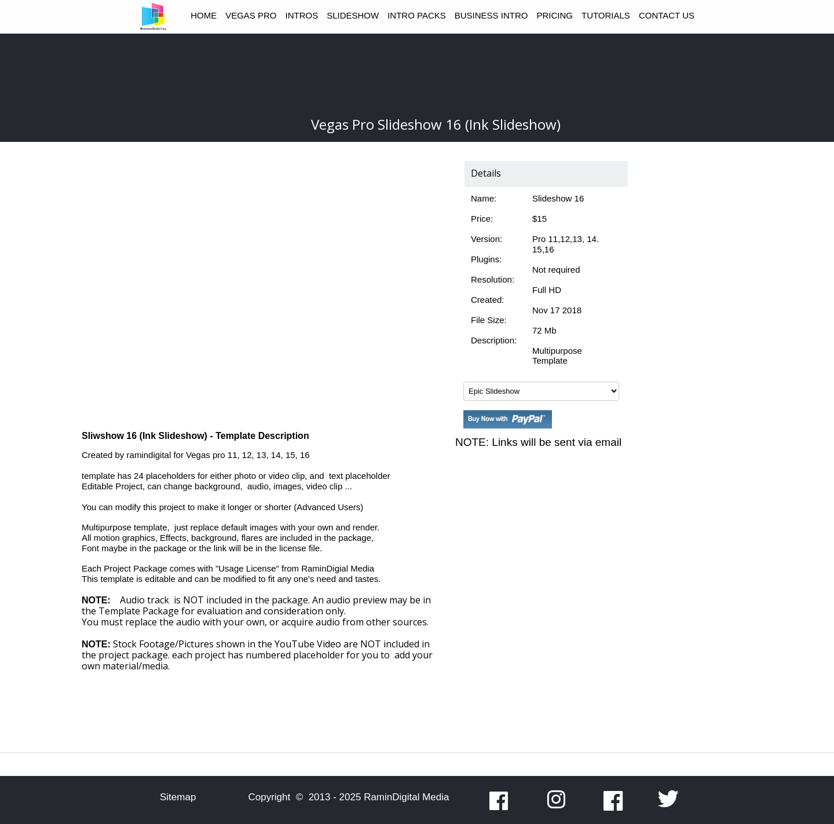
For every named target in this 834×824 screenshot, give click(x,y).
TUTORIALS (605, 15)
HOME (204, 15)
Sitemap (178, 797)
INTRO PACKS (416, 15)
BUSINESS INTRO (491, 15)
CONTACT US (666, 15)
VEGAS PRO (250, 15)
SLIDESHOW (353, 15)
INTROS (302, 15)
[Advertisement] (417, 74)
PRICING (554, 15)
